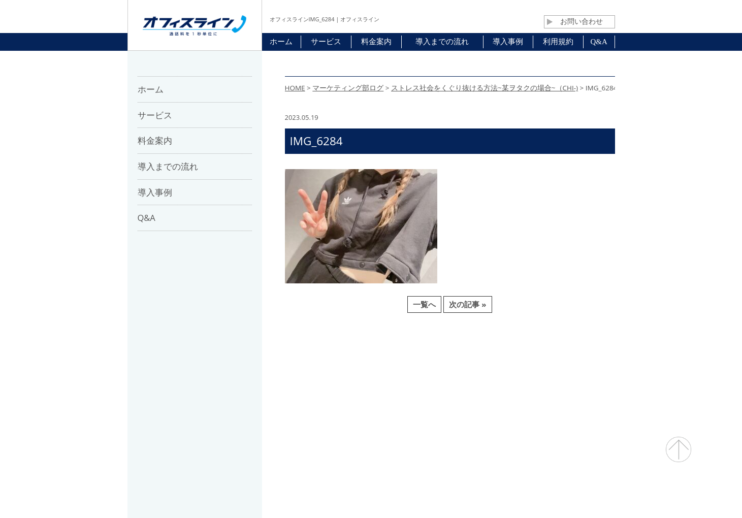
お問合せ (379, 370)
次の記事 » (467, 304)
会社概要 (267, 370)
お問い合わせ (575, 21)
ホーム (226, 370)
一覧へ (424, 304)
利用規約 (424, 370)
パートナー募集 (324, 370)
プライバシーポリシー (491, 370)
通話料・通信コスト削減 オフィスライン (371, 490)
